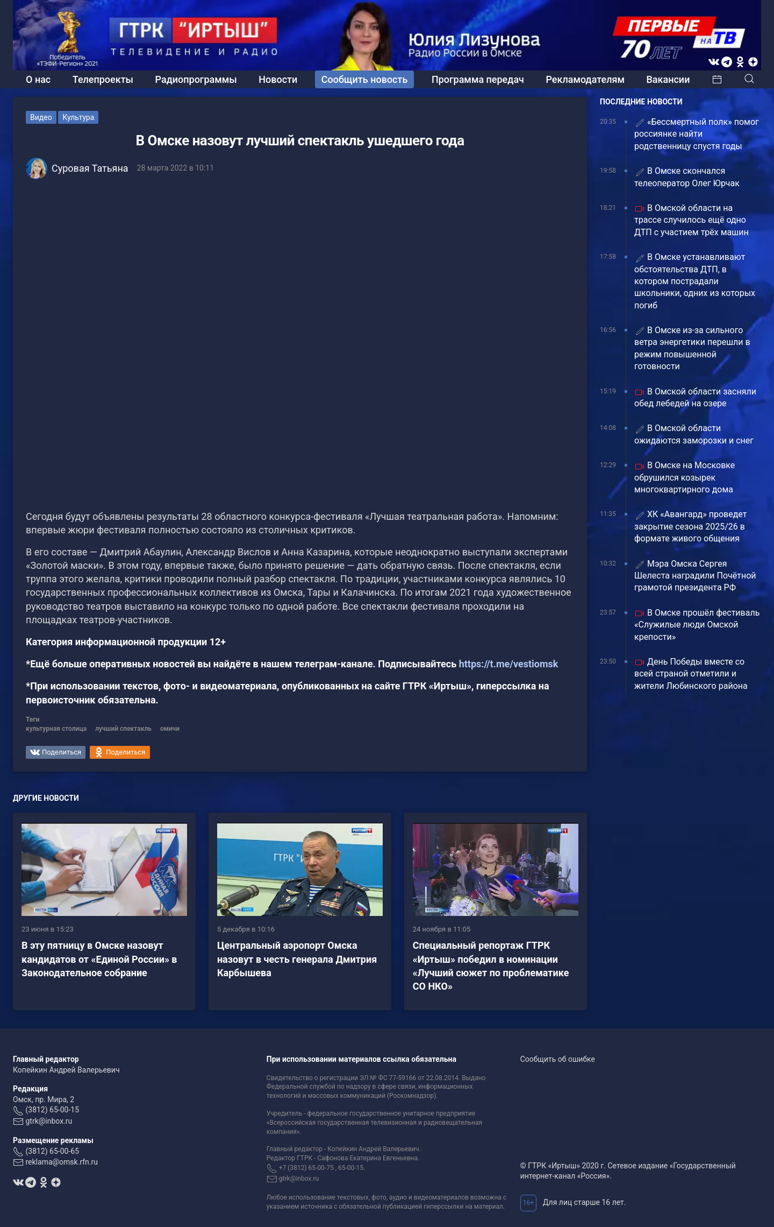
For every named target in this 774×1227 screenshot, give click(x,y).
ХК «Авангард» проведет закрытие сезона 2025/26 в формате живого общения (690, 526)
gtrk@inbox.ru (48, 1121)
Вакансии (668, 79)
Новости (278, 79)
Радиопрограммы (196, 79)
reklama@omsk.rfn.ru (61, 1162)
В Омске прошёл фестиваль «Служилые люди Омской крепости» (696, 625)
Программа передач (478, 79)
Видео (41, 117)
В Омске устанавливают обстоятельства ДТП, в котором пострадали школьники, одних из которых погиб (694, 281)
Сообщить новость (364, 79)
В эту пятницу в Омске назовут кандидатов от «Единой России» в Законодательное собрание (99, 959)
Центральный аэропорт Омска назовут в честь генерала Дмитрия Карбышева (297, 959)
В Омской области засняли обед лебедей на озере (695, 397)
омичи (170, 728)
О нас (38, 79)
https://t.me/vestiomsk (508, 663)
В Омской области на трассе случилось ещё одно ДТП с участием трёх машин (691, 220)
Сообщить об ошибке (557, 1059)
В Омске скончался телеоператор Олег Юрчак (687, 177)
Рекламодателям (585, 79)
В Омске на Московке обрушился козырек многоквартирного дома (684, 477)
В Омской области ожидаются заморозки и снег (694, 434)
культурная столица (56, 728)
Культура (78, 117)
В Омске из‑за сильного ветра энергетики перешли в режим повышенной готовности (692, 348)
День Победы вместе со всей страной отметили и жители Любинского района (691, 674)
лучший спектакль (123, 728)
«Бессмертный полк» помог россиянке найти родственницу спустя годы (696, 134)
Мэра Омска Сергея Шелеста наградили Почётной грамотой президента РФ (695, 576)
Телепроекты (103, 79)
